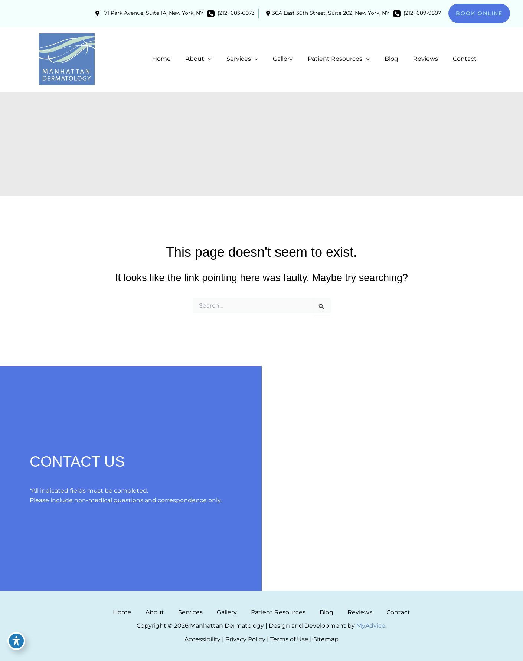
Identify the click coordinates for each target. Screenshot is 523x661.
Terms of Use (289, 639)
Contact (370, 612)
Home (150, 612)
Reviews (339, 612)
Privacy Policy (245, 639)
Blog (314, 612)
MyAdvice (370, 625)
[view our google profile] (324, 441)
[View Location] (148, 13)
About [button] (175, 612)
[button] (479, 13)
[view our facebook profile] (297, 441)
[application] (227, 59)
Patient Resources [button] (274, 612)
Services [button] (202, 612)
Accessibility (202, 639)
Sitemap (326, 639)
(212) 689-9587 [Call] (422, 13)
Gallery (231, 612)
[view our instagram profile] (311, 441)
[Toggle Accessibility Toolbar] (16, 645)
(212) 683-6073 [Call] (236, 13)
